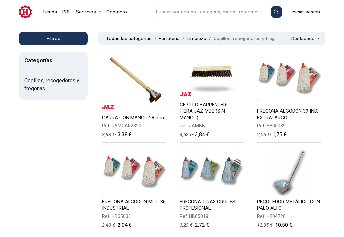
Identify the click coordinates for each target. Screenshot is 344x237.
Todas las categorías (129, 38)
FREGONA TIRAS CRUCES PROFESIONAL (207, 205)
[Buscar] (276, 12)
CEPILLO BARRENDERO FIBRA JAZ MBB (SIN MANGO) (205, 111)
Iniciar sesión (305, 12)
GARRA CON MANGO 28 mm (133, 117)
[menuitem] (50, 12)
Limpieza (196, 38)
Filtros (53, 38)
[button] (305, 39)
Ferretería (169, 38)
